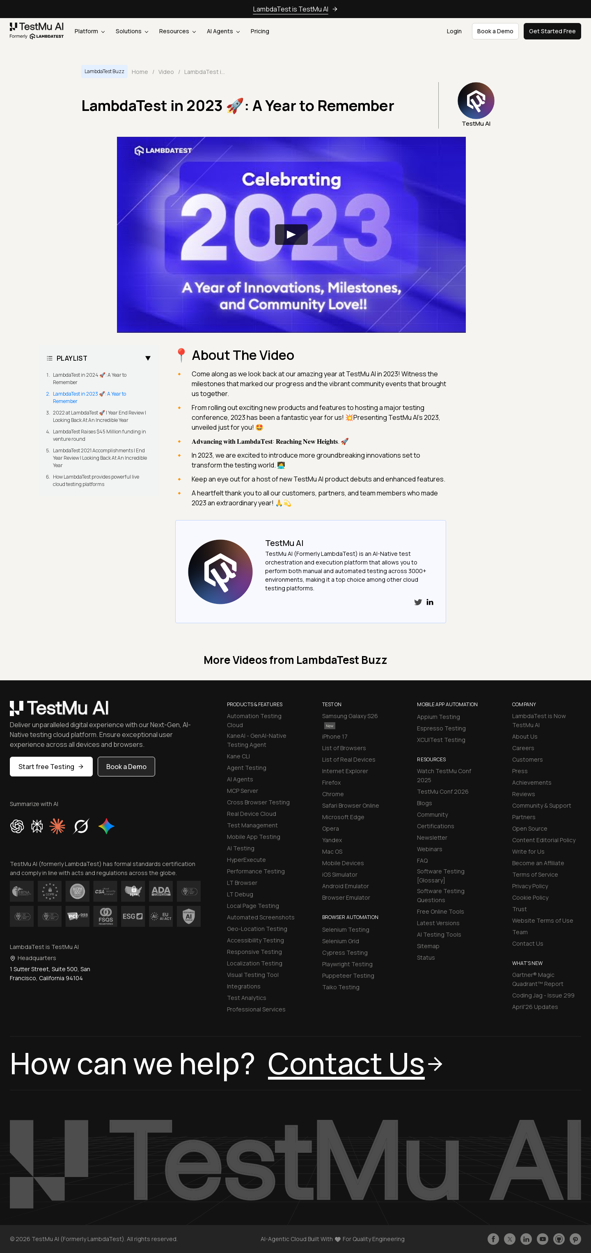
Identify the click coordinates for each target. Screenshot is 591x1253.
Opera (330, 828)
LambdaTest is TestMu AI (290, 9)
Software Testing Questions (441, 895)
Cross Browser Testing (258, 802)
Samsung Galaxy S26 (350, 720)
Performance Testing (256, 871)
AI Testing (240, 848)
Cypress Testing (345, 952)
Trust (519, 909)
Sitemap (428, 946)
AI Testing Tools (439, 934)
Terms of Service (535, 874)
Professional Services (256, 1009)
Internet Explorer (345, 771)
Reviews (523, 794)
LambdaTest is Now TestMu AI (539, 720)
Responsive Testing (254, 952)
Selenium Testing (345, 929)
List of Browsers (344, 748)
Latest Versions (438, 923)
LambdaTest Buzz (104, 71)
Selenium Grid (340, 941)
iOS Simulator (339, 874)
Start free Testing (51, 766)
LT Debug (240, 894)
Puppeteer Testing (348, 975)
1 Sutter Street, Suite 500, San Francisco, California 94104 (50, 973)
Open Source (529, 828)
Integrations (244, 986)
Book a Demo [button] (495, 31)
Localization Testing (254, 963)
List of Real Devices (349, 759)
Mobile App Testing (253, 837)
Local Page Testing (253, 906)
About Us (525, 736)
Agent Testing (246, 768)
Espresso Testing (441, 728)
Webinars (429, 849)
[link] (37, 31)
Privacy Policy (530, 886)
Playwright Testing (347, 964)
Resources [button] (177, 31)
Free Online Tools (440, 911)
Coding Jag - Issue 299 (543, 995)
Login (454, 31)
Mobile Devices (343, 863)
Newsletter (432, 837)
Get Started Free (552, 31)
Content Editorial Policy (543, 840)
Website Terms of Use (542, 920)
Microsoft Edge (343, 817)
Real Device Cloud (251, 814)
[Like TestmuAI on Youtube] (542, 1239)
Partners (524, 817)
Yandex (332, 840)
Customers (527, 759)
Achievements (532, 782)
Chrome (333, 794)
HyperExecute (246, 860)
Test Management (252, 825)
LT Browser (242, 883)
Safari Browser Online (350, 805)
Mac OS (332, 851)
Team (520, 932)
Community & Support (541, 805)
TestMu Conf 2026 (443, 791)
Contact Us (527, 943)
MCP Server (242, 791)
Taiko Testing (341, 987)
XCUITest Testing (441, 740)
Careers (523, 748)
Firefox (331, 782)
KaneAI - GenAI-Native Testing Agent (256, 740)
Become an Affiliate (538, 863)
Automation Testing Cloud (254, 720)
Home (140, 72)
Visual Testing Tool (253, 975)
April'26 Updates (535, 1007)
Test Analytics (246, 998)
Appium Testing (438, 717)
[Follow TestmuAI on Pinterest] (575, 1239)
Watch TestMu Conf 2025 (444, 775)
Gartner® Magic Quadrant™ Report (538, 979)
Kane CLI (238, 756)
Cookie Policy (530, 897)
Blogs (424, 803)
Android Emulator (345, 886)
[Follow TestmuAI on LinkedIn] (526, 1239)
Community (432, 814)
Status (426, 957)
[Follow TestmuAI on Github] (559, 1239)
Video (166, 72)
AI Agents (223, 31)
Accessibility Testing (255, 940)
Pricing (260, 31)
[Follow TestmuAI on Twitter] (509, 1239)
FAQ (422, 860)
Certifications (435, 826)
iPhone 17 (335, 736)
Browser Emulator (346, 897)
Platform (90, 31)
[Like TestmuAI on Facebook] (493, 1239)
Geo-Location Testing (257, 929)
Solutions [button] (132, 31)
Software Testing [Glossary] (441, 875)
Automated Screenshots (261, 917)
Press (520, 771)
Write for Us (528, 851)
